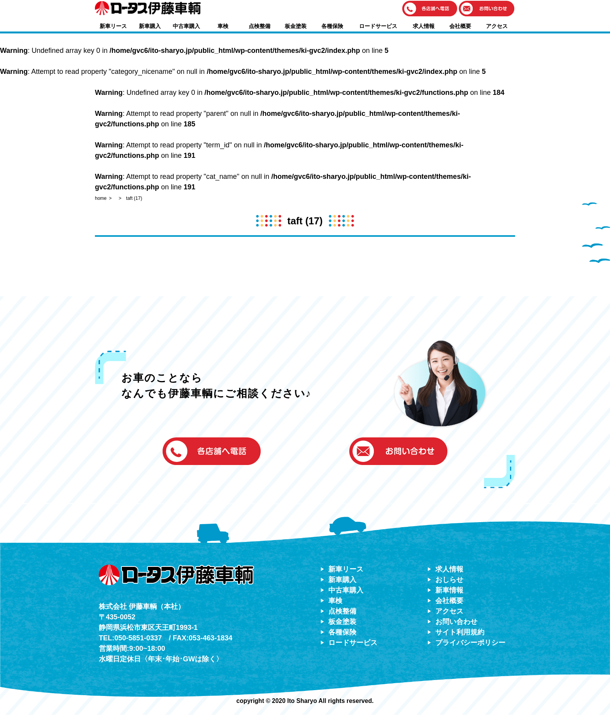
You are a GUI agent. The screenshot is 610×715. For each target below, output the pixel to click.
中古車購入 (186, 26)
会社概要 (460, 26)
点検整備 (259, 26)
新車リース (113, 26)
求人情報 (424, 26)
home (101, 198)
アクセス (497, 26)
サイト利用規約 (459, 632)
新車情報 (449, 590)
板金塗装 (296, 26)
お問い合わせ (456, 622)
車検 (222, 26)
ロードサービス (378, 26)
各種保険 (332, 26)
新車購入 (150, 26)
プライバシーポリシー (470, 643)
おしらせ (449, 580)
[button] (429, 9)
